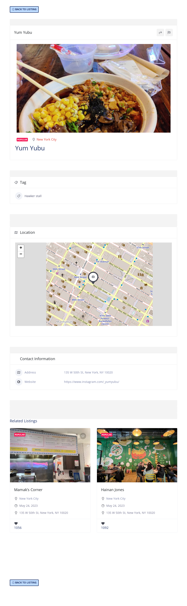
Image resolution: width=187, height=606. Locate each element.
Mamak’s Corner (28, 489)
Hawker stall (28, 196)
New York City (47, 139)
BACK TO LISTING (26, 9)
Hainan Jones (112, 489)
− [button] (21, 254)
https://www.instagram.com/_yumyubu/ (91, 382)
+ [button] (21, 248)
